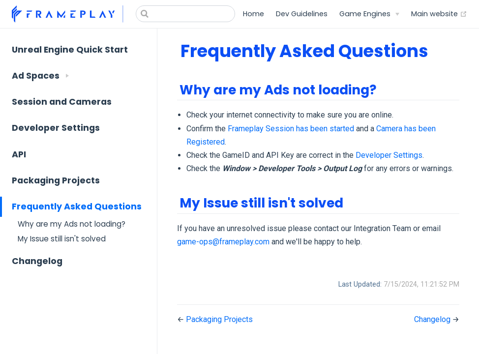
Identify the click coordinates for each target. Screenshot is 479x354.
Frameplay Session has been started (291, 128)
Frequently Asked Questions (77, 206)
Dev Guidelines (302, 14)
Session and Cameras (62, 102)
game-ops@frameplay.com (223, 241)
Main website (439, 13)
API (19, 154)
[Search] (185, 13)
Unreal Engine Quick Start (70, 50)
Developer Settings (56, 128)
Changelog (37, 261)
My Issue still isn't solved (62, 239)
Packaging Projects (56, 180)
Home (253, 14)
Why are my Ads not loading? (71, 224)
